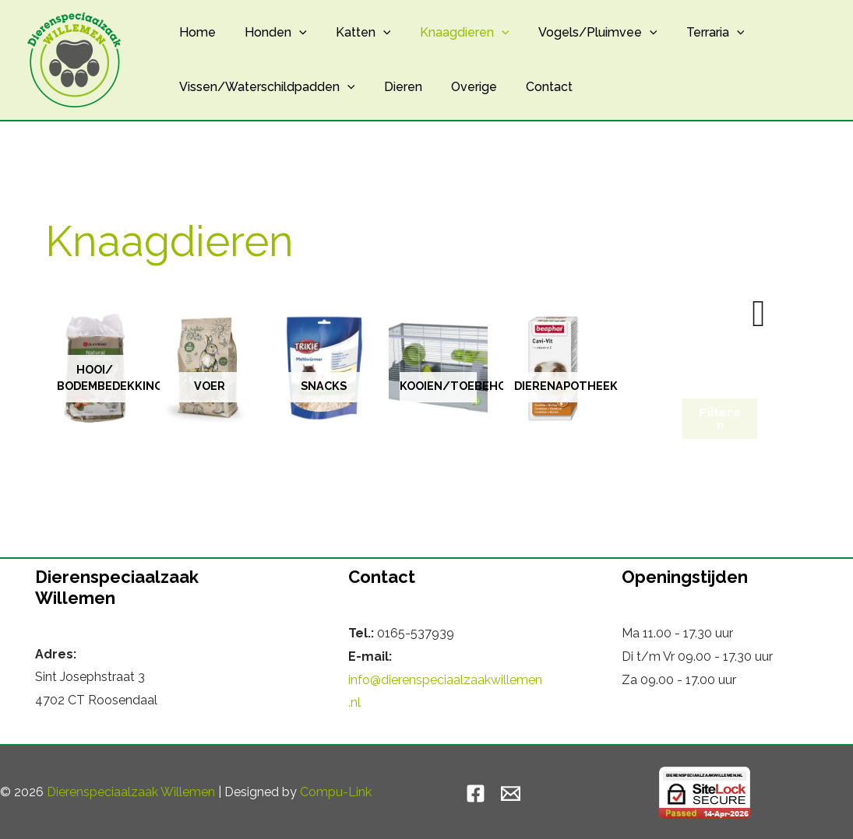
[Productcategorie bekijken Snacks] (323, 368)
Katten (353, 32)
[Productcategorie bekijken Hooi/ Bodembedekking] (94, 368)
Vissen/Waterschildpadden (265, 87)
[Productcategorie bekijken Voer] (209, 368)
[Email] (510, 793)
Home (195, 32)
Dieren (397, 86)
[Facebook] (475, 793)
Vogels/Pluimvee (579, 32)
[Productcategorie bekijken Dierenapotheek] (552, 368)
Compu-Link (336, 792)
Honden (269, 32)
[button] (293, 32)
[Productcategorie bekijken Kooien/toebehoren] (438, 368)
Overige (464, 86)
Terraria (692, 32)
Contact (535, 86)
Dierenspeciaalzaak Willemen (131, 792)
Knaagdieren (450, 32)
